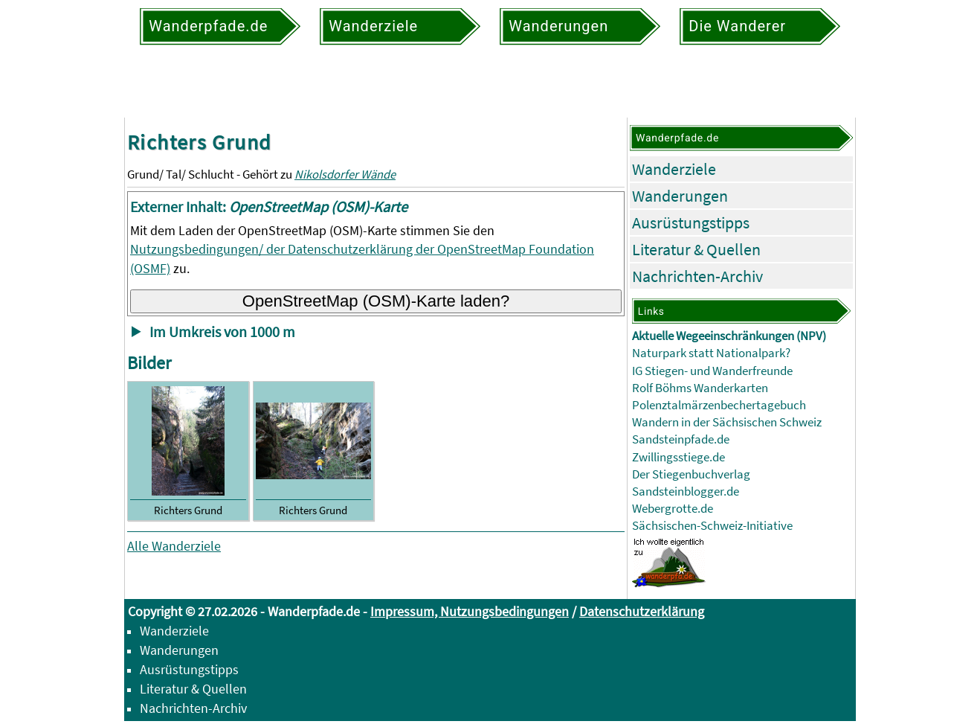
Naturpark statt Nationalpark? (711, 353)
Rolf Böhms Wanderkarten (700, 388)
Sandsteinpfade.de (680, 439)
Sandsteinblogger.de (685, 491)
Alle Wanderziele (174, 545)
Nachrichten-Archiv (697, 276)
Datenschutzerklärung (641, 611)
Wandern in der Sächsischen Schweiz (727, 422)
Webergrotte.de (672, 508)
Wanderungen (680, 195)
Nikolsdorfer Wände (345, 174)
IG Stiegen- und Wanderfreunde (712, 371)
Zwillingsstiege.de (678, 457)
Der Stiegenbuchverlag (691, 474)
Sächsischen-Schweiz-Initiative (712, 526)
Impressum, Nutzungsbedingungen (469, 611)
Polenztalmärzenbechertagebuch (719, 405)
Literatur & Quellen (696, 249)
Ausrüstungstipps (690, 222)
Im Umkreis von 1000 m (222, 332)
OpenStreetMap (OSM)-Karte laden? (376, 301)
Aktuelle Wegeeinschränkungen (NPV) (729, 336)
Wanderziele (674, 168)
